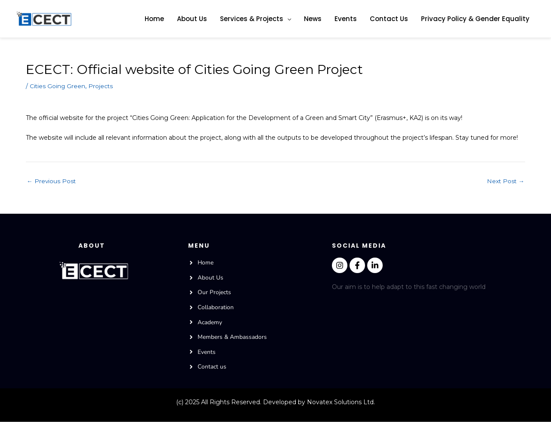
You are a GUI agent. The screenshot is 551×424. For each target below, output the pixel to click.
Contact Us (389, 18)
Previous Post (52, 181)
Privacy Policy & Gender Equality (475, 18)
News (313, 18)
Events (345, 18)
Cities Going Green (58, 86)
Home (154, 18)
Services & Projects (251, 18)
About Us (192, 18)
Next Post (505, 181)
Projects (101, 86)
